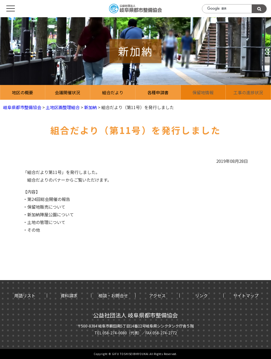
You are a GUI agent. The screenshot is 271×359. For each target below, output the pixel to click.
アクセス (157, 295)
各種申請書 (158, 92)
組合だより (112, 92)
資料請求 (69, 295)
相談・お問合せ (113, 295)
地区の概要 (22, 92)
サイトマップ (246, 295)
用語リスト (24, 295)
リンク (201, 295)
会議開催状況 (67, 92)
